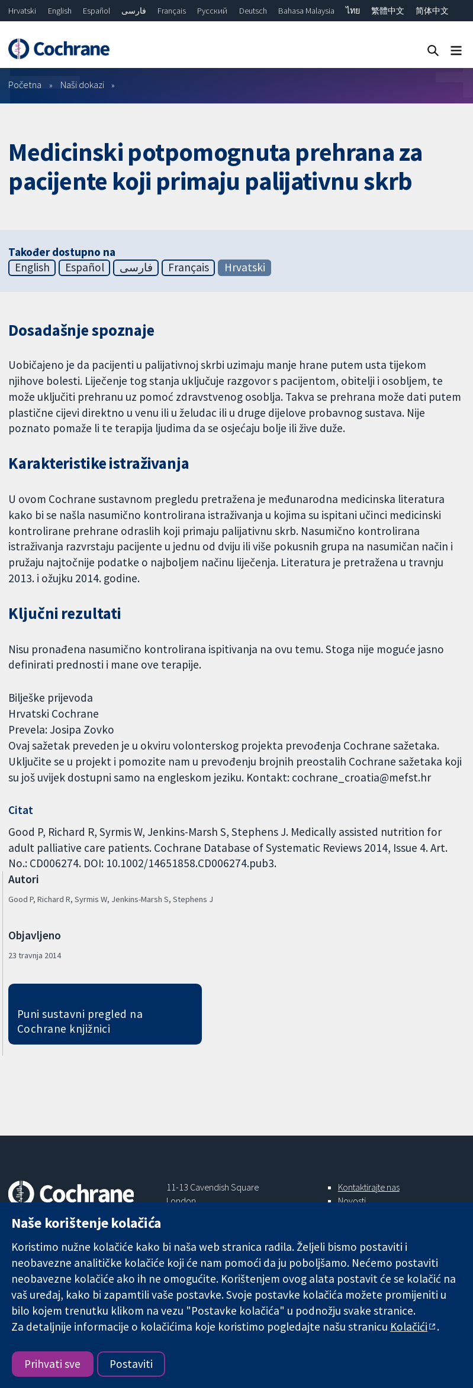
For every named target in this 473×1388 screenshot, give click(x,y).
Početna (24, 84)
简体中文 (432, 10)
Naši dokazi (82, 84)
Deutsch (253, 10)
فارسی (133, 10)
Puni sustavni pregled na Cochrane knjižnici (80, 1021)
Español (96, 10)
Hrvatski (22, 10)
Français (171, 10)
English (60, 10)
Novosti (352, 1201)
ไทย (353, 10)
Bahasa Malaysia (306, 10)
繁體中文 (387, 10)
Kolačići (408, 1326)
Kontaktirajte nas (369, 1187)
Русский (212, 10)
